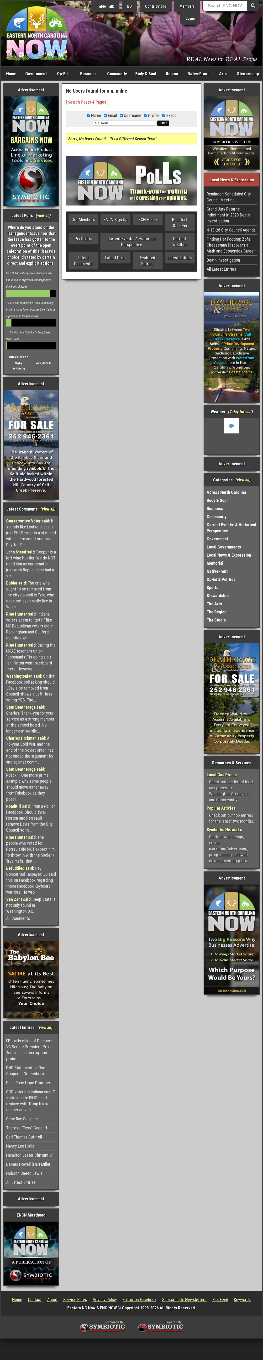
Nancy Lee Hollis (20, 1146)
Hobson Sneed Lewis (24, 1173)
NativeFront (198, 73)
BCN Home (147, 219)
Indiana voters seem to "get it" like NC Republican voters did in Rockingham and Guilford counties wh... (29, 625)
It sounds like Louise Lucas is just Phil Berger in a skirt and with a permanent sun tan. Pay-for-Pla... (31, 532)
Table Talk (105, 6)
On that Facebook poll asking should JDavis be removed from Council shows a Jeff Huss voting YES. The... (31, 688)
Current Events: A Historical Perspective (131, 241)
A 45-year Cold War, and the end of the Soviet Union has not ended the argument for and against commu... (30, 750)
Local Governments (224, 546)
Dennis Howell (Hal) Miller (28, 1164)
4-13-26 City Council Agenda (231, 229)
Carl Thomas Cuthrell (24, 1136)
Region (172, 73)
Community (117, 73)
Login (190, 18)
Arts (223, 73)
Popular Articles (221, 808)
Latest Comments (83, 260)
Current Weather (179, 241)
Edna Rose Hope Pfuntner (28, 1082)
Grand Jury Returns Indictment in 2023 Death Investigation (228, 214)
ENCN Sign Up (115, 219)
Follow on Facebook (139, 1299)
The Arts (214, 603)
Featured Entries (147, 260)
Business (88, 73)
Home (11, 73)
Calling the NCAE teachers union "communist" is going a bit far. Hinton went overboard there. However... (31, 657)
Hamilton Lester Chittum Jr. (29, 1155)
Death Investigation (223, 260)
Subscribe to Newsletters (184, 1299)
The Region (216, 611)
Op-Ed (62, 73)
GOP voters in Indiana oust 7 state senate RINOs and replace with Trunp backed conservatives (30, 1100)
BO (129, 6)
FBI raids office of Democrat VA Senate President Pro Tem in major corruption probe (30, 1049)
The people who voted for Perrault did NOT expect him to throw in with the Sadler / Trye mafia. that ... (30, 849)
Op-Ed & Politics (221, 579)
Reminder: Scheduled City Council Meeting (229, 196)
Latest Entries (180, 257)
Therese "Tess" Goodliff (26, 1127)
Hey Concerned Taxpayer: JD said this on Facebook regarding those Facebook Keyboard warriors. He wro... (31, 880)
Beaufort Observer (180, 222)
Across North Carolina (226, 492)
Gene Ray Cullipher (22, 1118)
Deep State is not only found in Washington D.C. (31, 905)
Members (187, 6)
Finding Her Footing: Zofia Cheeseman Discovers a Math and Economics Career (231, 245)
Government (36, 73)
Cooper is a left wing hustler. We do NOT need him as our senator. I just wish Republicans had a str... (31, 563)
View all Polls (43, 363)
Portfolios (83, 238)
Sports (212, 587)
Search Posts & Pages (87, 102)
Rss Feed (220, 1299)
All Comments (18, 918)
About (52, 1299)
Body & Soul (145, 73)
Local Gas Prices (222, 774)
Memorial (215, 563)
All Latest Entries (21, 1182)
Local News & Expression (229, 555)
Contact (35, 1299)
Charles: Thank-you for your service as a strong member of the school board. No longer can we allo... (30, 719)
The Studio (216, 619)
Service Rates (75, 1299)
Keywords (242, 1299)
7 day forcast (241, 411)
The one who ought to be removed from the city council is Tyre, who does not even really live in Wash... (30, 594)
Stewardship (248, 73)
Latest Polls (115, 257)
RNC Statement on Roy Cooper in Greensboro (25, 1070)
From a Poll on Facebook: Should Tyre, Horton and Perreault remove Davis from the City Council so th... (31, 818)
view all (43, 215)
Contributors (155, 6)
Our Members (83, 219)
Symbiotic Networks (224, 829)
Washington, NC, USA (231, 436)
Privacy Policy (105, 1299)
